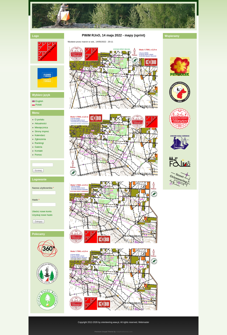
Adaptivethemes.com (124, 332)
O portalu (39, 119)
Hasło (35, 199)
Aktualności (40, 123)
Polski (37, 104)
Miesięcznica (41, 127)
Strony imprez (42, 131)
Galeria (38, 147)
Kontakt (38, 150)
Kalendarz (40, 135)
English (37, 101)
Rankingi (39, 143)
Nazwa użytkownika (43, 188)
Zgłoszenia (40, 139)
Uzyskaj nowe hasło (42, 215)
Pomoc (38, 154)
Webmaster (143, 322)
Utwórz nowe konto (42, 211)
